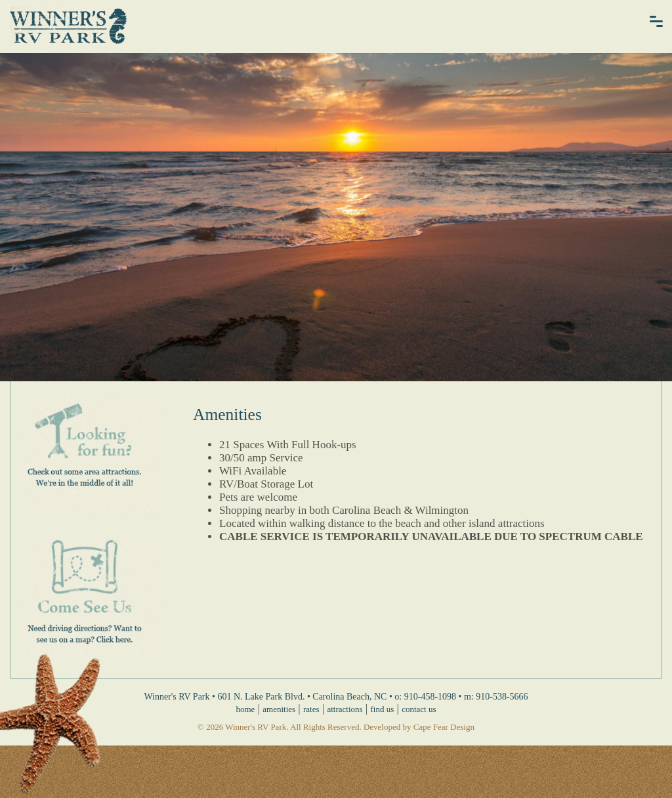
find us (382, 709)
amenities (278, 709)
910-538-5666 (502, 697)
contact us (419, 709)
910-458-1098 (430, 697)
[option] (336, 217)
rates (311, 709)
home (245, 709)
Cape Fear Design (443, 727)
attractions (344, 709)
